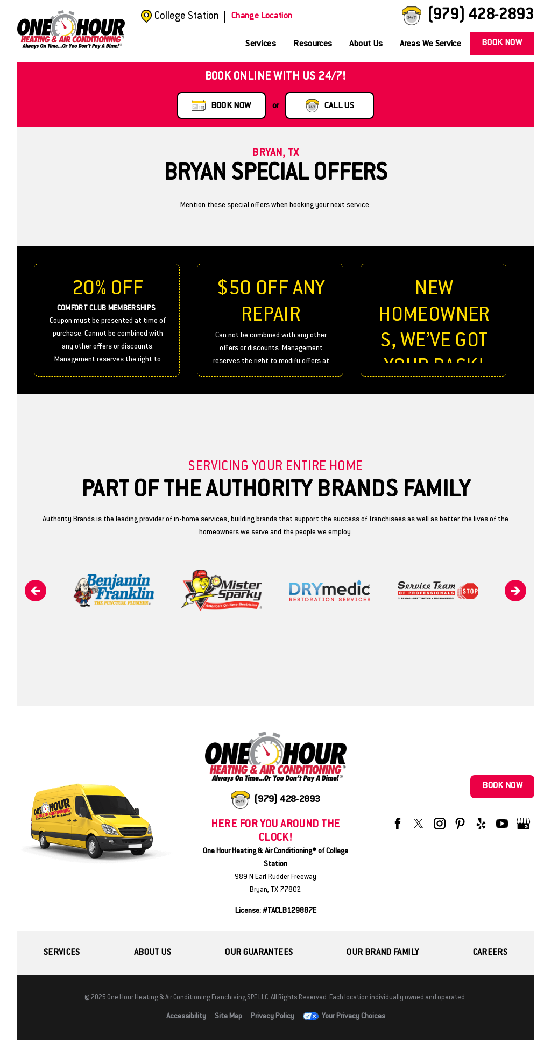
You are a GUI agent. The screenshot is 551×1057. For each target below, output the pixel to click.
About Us (366, 44)
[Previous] (35, 590)
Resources (312, 44)
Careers (490, 953)
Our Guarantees (259, 953)
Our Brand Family (383, 953)
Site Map (228, 1016)
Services (260, 44)
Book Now (502, 43)
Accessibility (186, 1016)
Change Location (261, 16)
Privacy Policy (272, 1016)
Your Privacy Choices (344, 1016)
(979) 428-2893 (480, 16)
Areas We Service (430, 44)
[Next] (515, 590)
